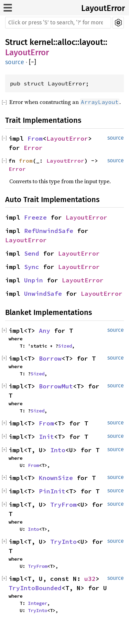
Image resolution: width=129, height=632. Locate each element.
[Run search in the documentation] (58, 22)
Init (46, 437)
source (14, 62)
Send (31, 253)
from (26, 160)
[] (32, 62)
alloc (66, 42)
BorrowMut (56, 386)
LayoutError (103, 8)
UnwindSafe (43, 293)
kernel (41, 42)
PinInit (52, 491)
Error (33, 148)
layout (91, 42)
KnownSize (56, 478)
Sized (65, 346)
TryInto (63, 542)
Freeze (35, 217)
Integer (37, 603)
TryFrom (63, 504)
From (35, 138)
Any (44, 331)
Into (57, 450)
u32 (90, 579)
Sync (31, 267)
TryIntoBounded (35, 588)
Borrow (50, 358)
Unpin (33, 280)
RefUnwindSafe (48, 231)
